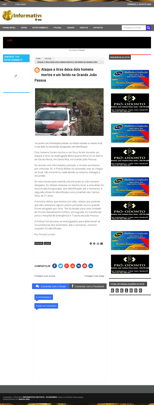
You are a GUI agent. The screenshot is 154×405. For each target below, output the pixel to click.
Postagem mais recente (44, 276)
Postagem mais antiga (94, 276)
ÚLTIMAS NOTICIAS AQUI (119, 33)
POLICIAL (58, 27)
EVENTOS (84, 27)
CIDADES (70, 27)
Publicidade (20, 4)
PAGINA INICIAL (9, 27)
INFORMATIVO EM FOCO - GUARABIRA (40, 397)
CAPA (4, 4)
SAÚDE (24, 27)
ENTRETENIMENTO (40, 27)
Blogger (82, 50)
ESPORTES (98, 27)
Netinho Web (24, 399)
